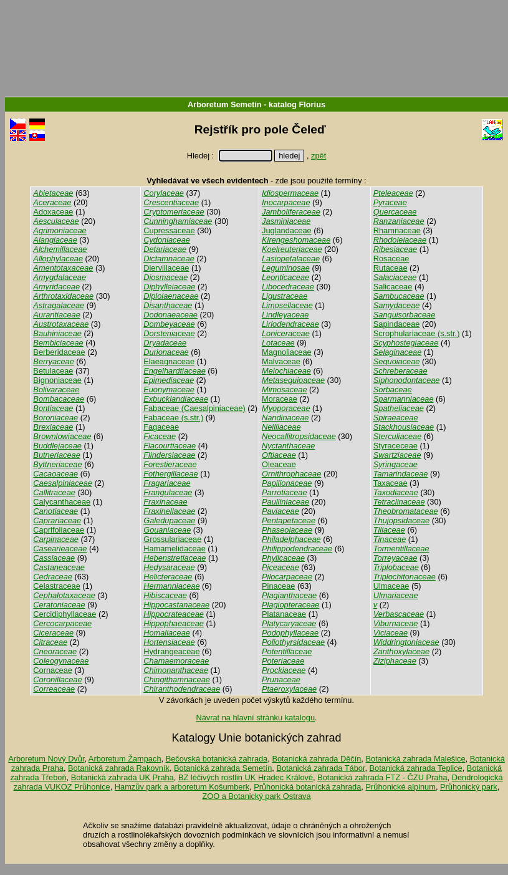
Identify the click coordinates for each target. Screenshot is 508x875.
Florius (312, 104)
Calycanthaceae (61, 501)
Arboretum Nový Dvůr (46, 758)
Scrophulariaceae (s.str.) (416, 333)
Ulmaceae (391, 586)
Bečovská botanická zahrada (217, 758)
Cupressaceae (169, 230)
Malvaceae (281, 361)
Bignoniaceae (57, 380)
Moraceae (279, 399)
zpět (318, 155)
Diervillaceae (166, 268)
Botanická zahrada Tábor (320, 768)
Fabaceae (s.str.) (173, 417)
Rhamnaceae (397, 230)
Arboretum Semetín (225, 104)
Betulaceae (53, 370)
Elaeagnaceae (168, 361)
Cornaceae (52, 670)
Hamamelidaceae (174, 548)
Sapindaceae (396, 324)
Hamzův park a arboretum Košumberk (182, 786)
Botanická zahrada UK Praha (122, 777)
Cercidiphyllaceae (64, 614)
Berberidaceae (59, 352)
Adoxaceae (53, 211)
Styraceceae (395, 445)
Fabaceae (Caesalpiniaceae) (194, 408)
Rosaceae (391, 258)
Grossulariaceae (172, 539)
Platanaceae (284, 614)
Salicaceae (393, 286)
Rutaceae (390, 268)
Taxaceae (390, 483)
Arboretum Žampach (125, 758)
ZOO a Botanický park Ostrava (256, 796)
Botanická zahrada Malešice (415, 758)
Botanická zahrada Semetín (223, 768)
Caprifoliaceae (58, 529)
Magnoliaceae (287, 352)
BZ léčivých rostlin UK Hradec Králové (245, 777)
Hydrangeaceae (171, 651)
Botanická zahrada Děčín (316, 758)
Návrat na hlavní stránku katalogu (255, 717)
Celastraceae (56, 586)
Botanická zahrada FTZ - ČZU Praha (382, 777)
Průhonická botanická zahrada (307, 786)
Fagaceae (161, 427)
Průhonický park (468, 786)
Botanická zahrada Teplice (416, 768)
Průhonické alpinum (400, 786)
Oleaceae (279, 464)
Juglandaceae (287, 230)
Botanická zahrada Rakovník (119, 768)
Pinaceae (278, 586)
